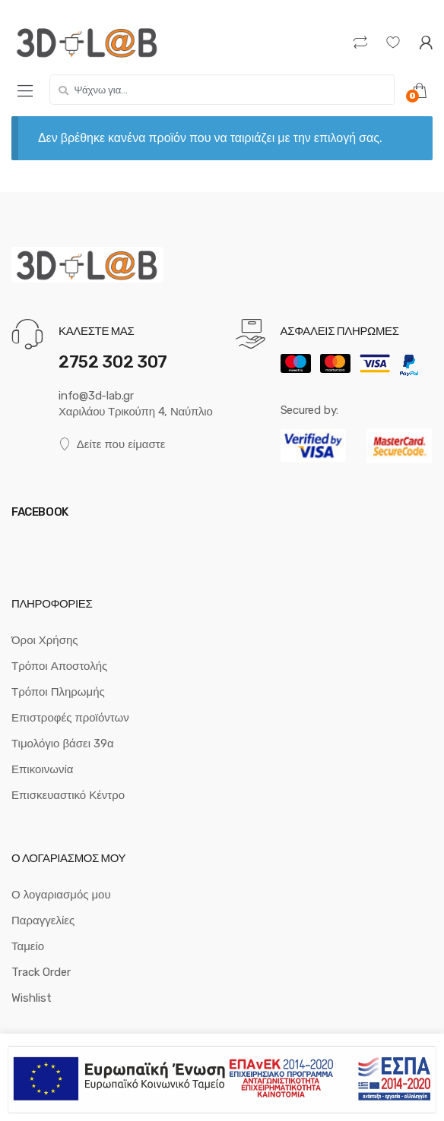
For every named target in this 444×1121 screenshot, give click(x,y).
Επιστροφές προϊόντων (70, 718)
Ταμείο (27, 946)
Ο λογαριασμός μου (61, 895)
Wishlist (31, 998)
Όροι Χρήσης (44, 640)
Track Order (41, 972)
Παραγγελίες (43, 920)
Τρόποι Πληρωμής (58, 692)
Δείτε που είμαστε (112, 444)
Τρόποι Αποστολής (59, 666)
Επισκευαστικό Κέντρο (68, 795)
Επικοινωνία (42, 769)
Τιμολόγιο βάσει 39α (62, 743)
